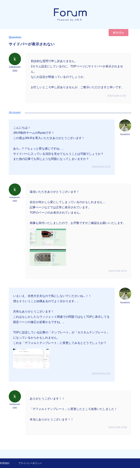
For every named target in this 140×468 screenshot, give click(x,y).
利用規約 (4, 463)
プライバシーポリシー (30, 463)
